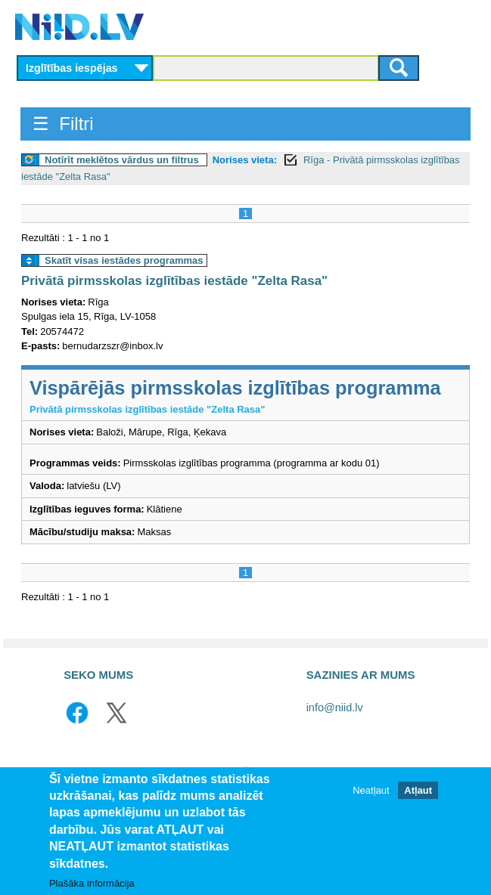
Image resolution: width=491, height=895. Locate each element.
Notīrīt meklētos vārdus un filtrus (122, 160)
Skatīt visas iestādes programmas (124, 260)
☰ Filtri (63, 123)
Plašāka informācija (92, 884)
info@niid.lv (334, 707)
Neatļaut (371, 791)
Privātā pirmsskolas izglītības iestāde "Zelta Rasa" (174, 281)
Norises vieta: (245, 160)
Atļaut (418, 791)
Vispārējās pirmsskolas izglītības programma (235, 387)
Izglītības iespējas (72, 68)
